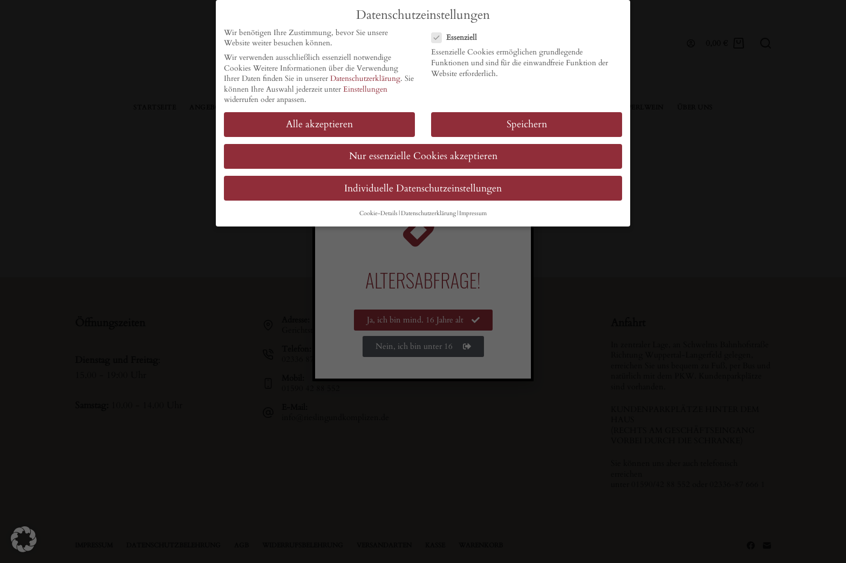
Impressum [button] (473, 213)
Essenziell (457, 37)
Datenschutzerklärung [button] (428, 213)
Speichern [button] (527, 124)
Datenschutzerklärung (365, 78)
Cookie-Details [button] (378, 213)
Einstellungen (365, 89)
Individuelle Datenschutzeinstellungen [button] (423, 188)
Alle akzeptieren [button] (319, 124)
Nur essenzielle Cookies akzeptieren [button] (423, 156)
